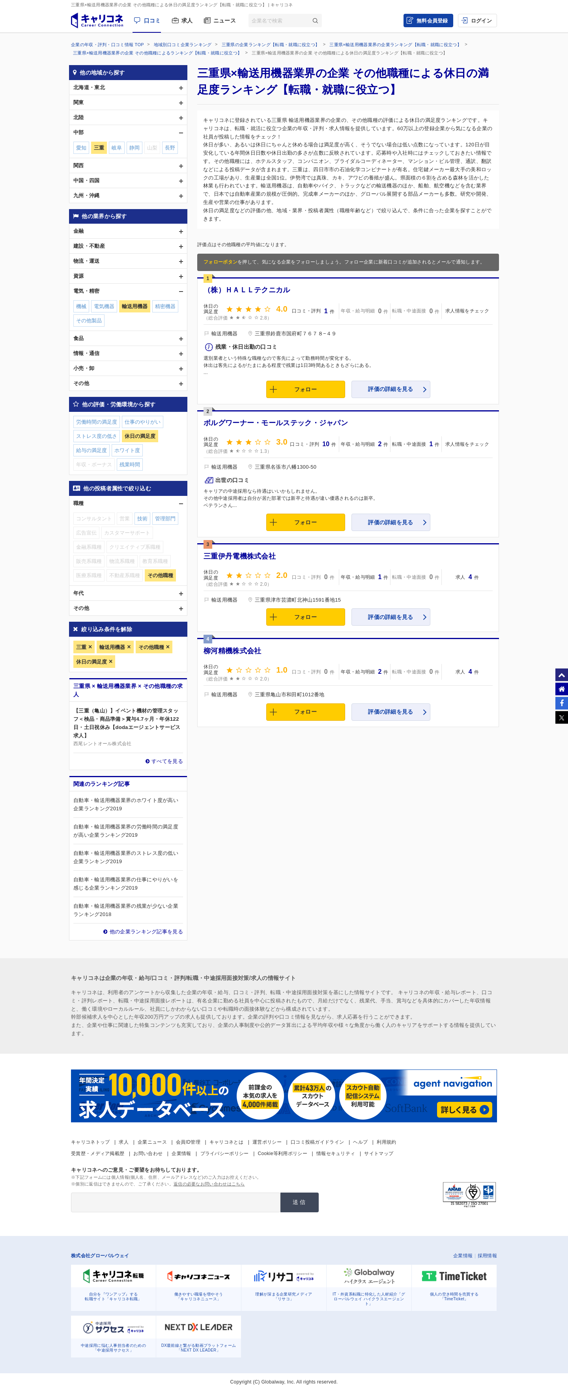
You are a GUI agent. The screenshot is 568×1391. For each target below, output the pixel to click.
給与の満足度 (91, 450)
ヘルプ (360, 1142)
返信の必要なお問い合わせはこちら (209, 1184)
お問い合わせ (148, 1153)
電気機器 (104, 306)
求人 (187, 20)
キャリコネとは (226, 1142)
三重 (81, 647)
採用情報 (487, 1255)
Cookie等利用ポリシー (282, 1153)
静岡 (134, 148)
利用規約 (386, 1142)
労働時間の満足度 (96, 422)
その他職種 (151, 647)
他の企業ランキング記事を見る (146, 932)
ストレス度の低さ (96, 436)
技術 (142, 519)
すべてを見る (167, 761)
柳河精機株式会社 (232, 651)
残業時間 (130, 464)
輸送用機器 (112, 647)
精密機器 (165, 306)
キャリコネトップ (90, 1142)
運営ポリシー (267, 1142)
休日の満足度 (91, 662)
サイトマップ (378, 1153)
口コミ (152, 20)
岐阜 (117, 148)
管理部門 (165, 519)
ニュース (224, 20)
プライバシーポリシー (224, 1153)
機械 (81, 306)
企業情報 (181, 1153)
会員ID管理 (188, 1142)
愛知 (81, 148)
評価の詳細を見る (390, 389)
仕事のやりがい (143, 422)
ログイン (481, 21)
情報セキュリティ (335, 1153)
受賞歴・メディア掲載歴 (97, 1153)
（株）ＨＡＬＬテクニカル (247, 290)
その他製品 (89, 320)
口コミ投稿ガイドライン (317, 1142)
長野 (170, 148)
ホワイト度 (127, 450)
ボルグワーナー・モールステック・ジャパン (276, 423)
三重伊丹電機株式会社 (240, 556)
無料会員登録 (432, 21)
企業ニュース (152, 1142)
